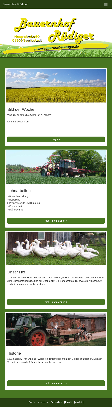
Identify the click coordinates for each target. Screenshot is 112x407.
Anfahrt (78, 402)
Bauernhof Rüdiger (15, 4)
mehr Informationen (56, 220)
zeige (56, 139)
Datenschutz (56, 402)
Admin (32, 402)
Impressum (43, 402)
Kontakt (68, 402)
